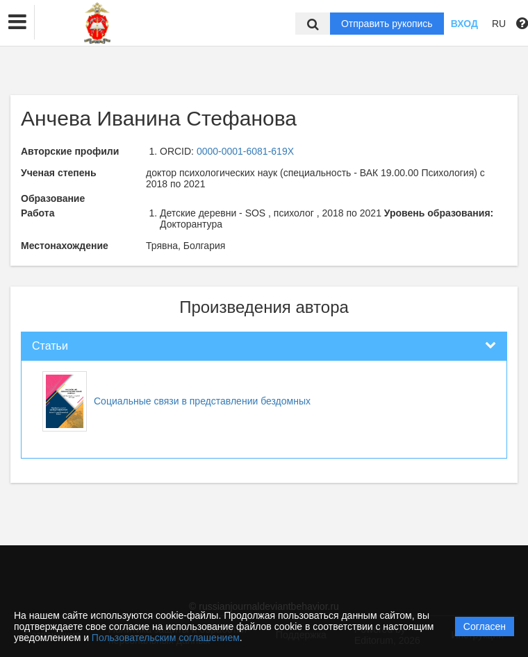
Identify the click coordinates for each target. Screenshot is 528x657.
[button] (17, 22)
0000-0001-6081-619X (245, 151)
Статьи (50, 346)
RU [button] (499, 23)
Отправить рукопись (387, 23)
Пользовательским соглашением (166, 637)
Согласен (484, 626)
